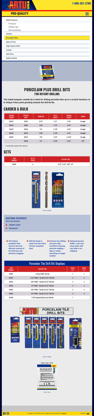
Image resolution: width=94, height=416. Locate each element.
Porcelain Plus (12, 38)
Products (12, 24)
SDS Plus (10, 54)
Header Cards (14, 225)
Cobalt (9, 50)
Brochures (13, 228)
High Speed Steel (13, 46)
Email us (64, 413)
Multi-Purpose (12, 20)
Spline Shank (11, 58)
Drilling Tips (13, 27)
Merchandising (15, 30)
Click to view (47, 392)
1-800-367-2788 (81, 3)
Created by (83, 413)
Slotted (9, 34)
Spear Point (11, 42)
